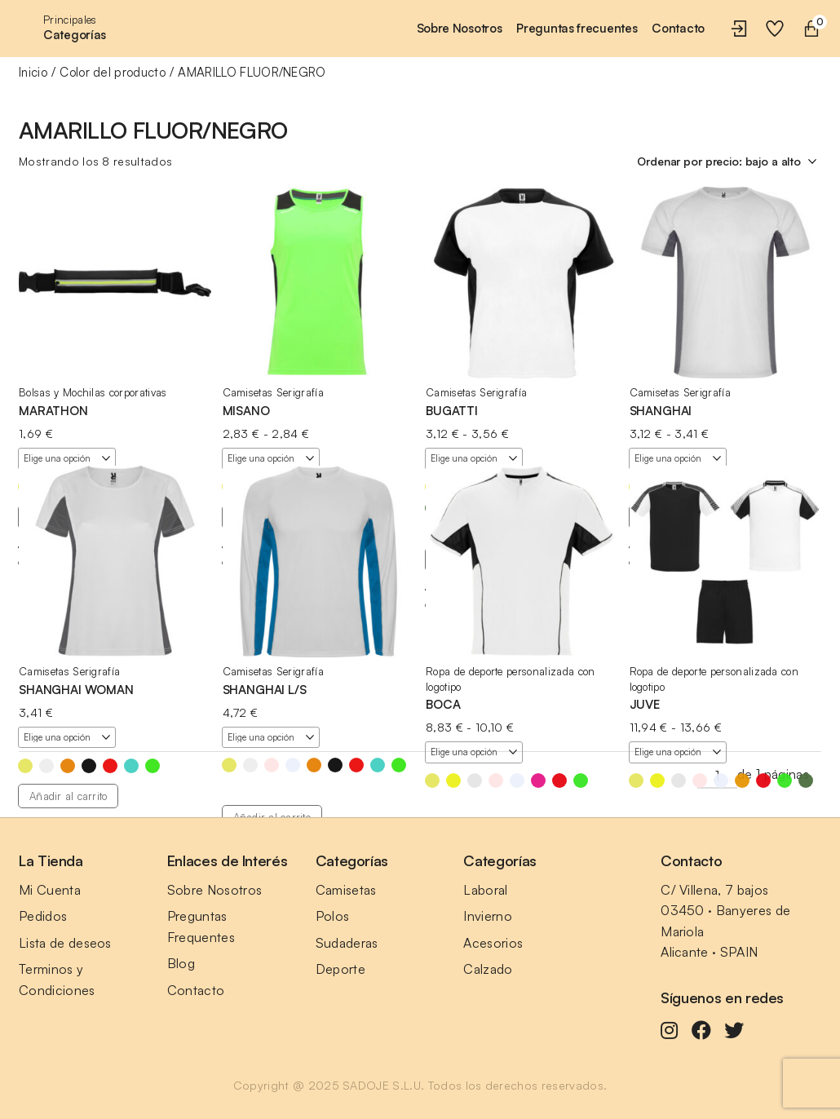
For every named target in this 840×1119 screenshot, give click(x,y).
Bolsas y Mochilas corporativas (93, 392)
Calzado (487, 969)
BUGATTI (452, 410)
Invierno (487, 916)
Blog (181, 963)
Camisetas (346, 890)
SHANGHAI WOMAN (76, 689)
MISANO (246, 410)
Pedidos (43, 916)
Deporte (340, 969)
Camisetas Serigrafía (273, 392)
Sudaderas (347, 943)
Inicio (33, 72)
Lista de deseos (65, 943)
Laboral (485, 890)
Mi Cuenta (50, 890)
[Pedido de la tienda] (729, 161)
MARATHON (53, 410)
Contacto (196, 990)
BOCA (443, 704)
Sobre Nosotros (214, 890)
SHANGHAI (661, 410)
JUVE (645, 704)
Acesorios (493, 943)
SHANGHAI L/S (265, 689)
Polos (333, 916)
